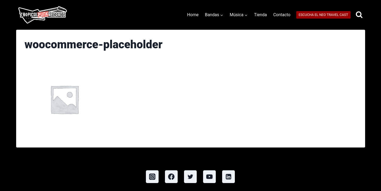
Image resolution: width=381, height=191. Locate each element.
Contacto (281, 14)
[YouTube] (209, 176)
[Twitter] (190, 176)
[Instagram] (152, 176)
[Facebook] (171, 176)
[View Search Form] (359, 15)
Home (193, 14)
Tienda (260, 14)
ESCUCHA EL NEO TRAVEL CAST (323, 15)
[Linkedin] (228, 176)
